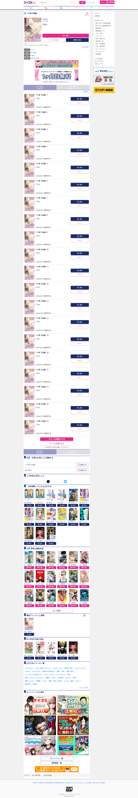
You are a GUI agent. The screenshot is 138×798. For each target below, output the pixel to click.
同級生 (48, 677)
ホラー (33, 49)
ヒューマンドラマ (80, 668)
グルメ (45, 681)
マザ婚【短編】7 (41, 198)
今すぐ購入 (65, 35)
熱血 (50, 681)
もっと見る (57, 611)
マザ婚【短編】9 (41, 232)
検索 (82, 2)
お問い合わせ (95, 782)
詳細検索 (98, 54)
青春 (74, 677)
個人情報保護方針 (49, 782)
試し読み (79, 99)
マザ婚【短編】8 (41, 215)
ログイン (103, 2)
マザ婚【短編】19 (42, 404)
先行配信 (60, 677)
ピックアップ (99, 20)
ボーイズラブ (36, 671)
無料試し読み (77, 40)
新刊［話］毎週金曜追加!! (103, 25)
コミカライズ (61, 674)
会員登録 (111, 2)
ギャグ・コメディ (49, 674)
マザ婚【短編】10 (42, 249)
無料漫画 (98, 28)
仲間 (68, 674)
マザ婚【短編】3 (41, 129)
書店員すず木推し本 (49, 671)
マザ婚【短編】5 (41, 164)
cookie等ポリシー (69, 782)
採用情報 (41, 782)
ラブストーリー (58, 668)
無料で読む (29, 567)
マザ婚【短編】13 (42, 301)
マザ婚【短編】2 (41, 112)
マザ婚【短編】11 (42, 267)
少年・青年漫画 (100, 46)
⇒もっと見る (83, 687)
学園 (58, 671)
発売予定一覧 (99, 41)
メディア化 (99, 33)
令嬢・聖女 (70, 671)
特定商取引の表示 (59, 782)
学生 (63, 671)
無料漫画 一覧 (57, 763)
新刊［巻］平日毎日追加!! (103, 23)
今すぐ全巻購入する (57, 439)
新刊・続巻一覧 (100, 38)
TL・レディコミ (100, 49)
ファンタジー (29, 668)
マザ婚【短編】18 (42, 387)
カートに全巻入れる (57, 443)
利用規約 (103, 782)
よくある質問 (99, 58)
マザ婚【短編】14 (42, 318)
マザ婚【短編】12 (42, 284)
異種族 (38, 681)
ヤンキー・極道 (68, 681)
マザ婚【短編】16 (42, 352)
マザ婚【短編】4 (41, 146)
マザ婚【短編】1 (41, 95)
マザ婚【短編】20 (42, 421)
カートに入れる (54, 40)
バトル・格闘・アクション (43, 668)
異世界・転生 (69, 668)
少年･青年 (45, 21)
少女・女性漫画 (100, 43)
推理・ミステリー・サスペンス (34, 677)
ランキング (99, 36)
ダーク (77, 681)
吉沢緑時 (45, 19)
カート (80, 103)
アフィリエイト (79, 782)
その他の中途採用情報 (107, 84)
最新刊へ (86, 91)
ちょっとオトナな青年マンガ (33, 674)
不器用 (34, 684)
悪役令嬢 (27, 684)
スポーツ (68, 677)
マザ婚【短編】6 (41, 181)
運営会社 (35, 782)
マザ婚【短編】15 (42, 335)
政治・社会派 (58, 681)
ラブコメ (27, 671)
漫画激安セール (100, 31)
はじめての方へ (99, 61)
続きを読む (85, 47)
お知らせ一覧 (99, 64)
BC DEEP (34, 52)
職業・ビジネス (29, 681)
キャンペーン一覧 (56, 758)
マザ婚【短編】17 (42, 370)
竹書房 (33, 55)
